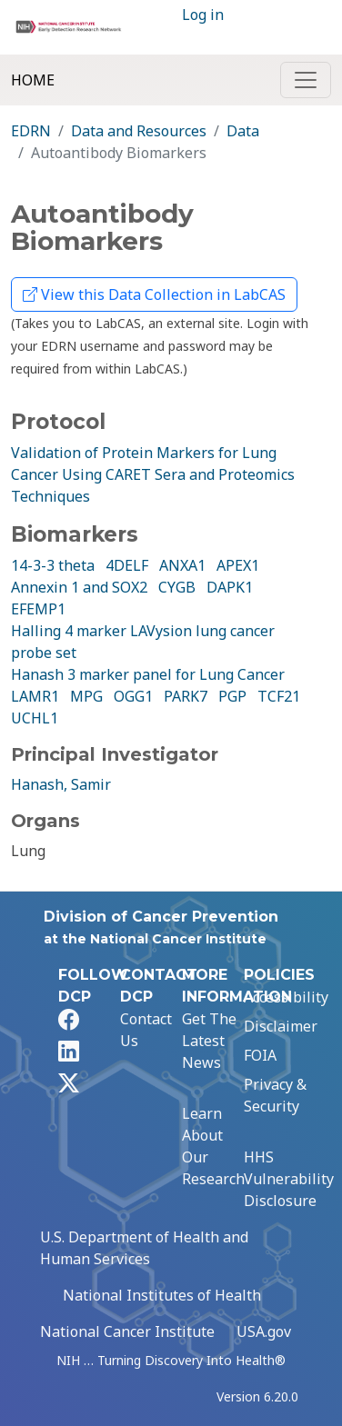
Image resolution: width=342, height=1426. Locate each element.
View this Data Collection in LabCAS (154, 294)
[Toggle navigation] (305, 80)
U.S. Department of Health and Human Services (144, 1248)
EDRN (31, 131)
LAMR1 (35, 696)
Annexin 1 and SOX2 (79, 587)
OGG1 (133, 696)
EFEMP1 (38, 609)
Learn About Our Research (213, 1146)
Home (33, 80)
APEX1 (237, 565)
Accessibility (286, 997)
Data (242, 131)
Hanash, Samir (61, 784)
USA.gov (263, 1331)
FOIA (260, 1055)
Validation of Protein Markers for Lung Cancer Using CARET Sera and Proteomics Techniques (153, 474)
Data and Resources (138, 131)
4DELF (127, 565)
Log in (203, 15)
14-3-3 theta (53, 565)
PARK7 (185, 696)
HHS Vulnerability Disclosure (289, 1179)
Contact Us (146, 1030)
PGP (232, 696)
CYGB (177, 587)
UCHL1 (34, 718)
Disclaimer (280, 1026)
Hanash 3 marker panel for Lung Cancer (148, 674)
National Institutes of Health (162, 1295)
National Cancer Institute (127, 1331)
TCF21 (278, 696)
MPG (86, 696)
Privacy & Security (275, 1095)
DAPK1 (229, 587)
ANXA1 (182, 565)
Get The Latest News (209, 1040)
